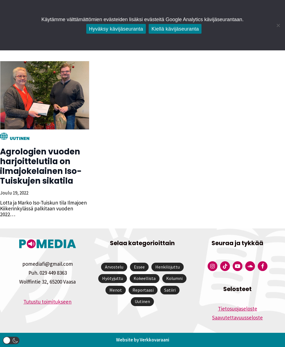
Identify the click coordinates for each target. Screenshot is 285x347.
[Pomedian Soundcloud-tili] (250, 266)
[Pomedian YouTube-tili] (237, 266)
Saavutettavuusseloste (237, 317)
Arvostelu (114, 267)
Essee (139, 267)
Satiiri (170, 290)
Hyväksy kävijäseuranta (116, 29)
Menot (115, 290)
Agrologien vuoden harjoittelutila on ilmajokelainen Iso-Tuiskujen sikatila (41, 166)
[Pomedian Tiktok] (225, 266)
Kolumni (174, 278)
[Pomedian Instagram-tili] (212, 266)
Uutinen (20, 138)
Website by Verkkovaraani (142, 340)
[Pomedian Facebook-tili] (262, 266)
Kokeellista (145, 278)
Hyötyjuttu (112, 278)
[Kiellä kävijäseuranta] (278, 25)
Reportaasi (143, 290)
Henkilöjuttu (167, 267)
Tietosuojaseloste (237, 308)
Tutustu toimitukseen (47, 301)
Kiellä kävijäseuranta (175, 29)
